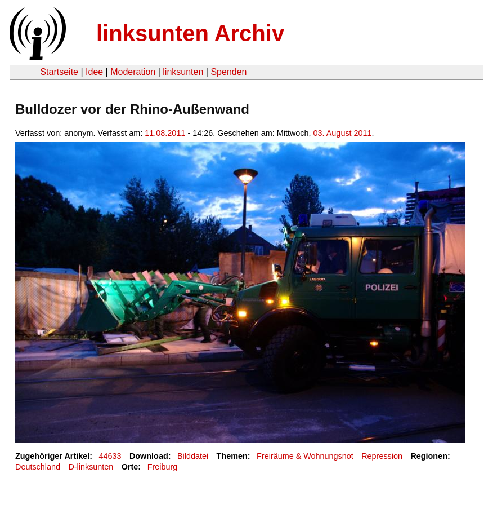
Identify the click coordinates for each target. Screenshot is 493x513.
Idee (94, 72)
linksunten (183, 72)
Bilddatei (192, 456)
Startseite (59, 72)
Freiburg (162, 466)
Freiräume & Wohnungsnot (305, 456)
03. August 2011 (342, 133)
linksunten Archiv (190, 33)
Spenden (228, 72)
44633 (110, 456)
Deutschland (37, 466)
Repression (381, 456)
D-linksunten (90, 466)
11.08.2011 (165, 133)
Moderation (132, 72)
